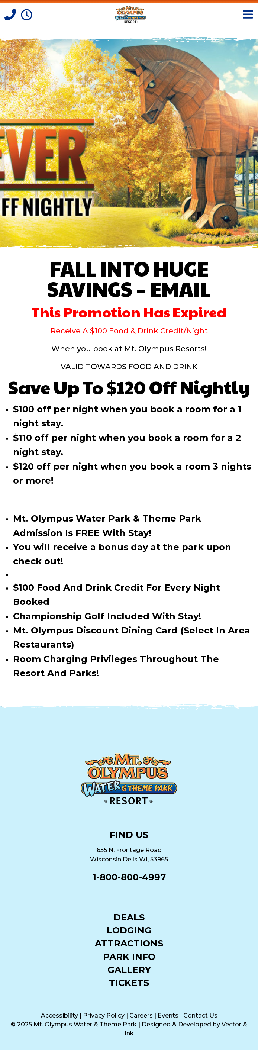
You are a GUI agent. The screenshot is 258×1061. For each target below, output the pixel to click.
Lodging (129, 930)
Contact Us (200, 1015)
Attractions (129, 943)
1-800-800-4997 (129, 877)
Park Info (129, 956)
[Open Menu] (248, 14)
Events (168, 1015)
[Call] (11, 14)
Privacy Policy (104, 1015)
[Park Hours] (26, 14)
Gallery (129, 969)
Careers (141, 1015)
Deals (129, 917)
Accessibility (59, 1015)
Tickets (129, 982)
